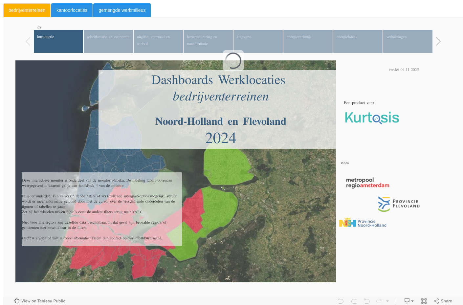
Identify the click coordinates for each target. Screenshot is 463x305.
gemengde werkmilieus (122, 10)
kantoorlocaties (71, 10)
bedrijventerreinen (27, 10)
